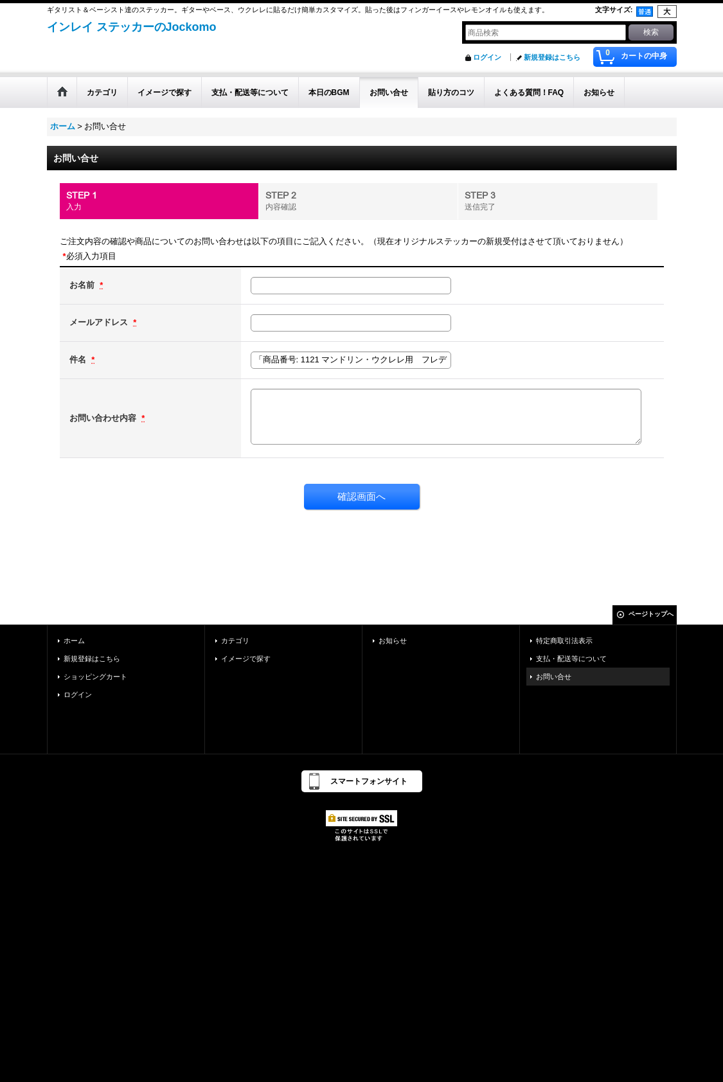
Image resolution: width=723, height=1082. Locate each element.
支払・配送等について (571, 658)
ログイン (487, 57)
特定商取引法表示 (564, 640)
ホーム (74, 640)
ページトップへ (651, 613)
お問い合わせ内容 (104, 418)
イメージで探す (246, 658)
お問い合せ (553, 676)
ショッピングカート (95, 676)
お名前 (83, 285)
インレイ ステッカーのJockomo (132, 27)
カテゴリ (235, 640)
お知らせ (393, 640)
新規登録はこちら (552, 57)
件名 (79, 359)
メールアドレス (99, 322)
